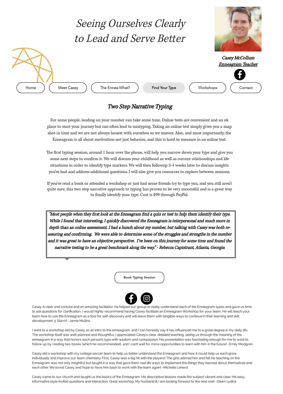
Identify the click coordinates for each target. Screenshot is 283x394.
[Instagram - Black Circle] (147, 298)
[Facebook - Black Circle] (131, 298)
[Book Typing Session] (139, 277)
